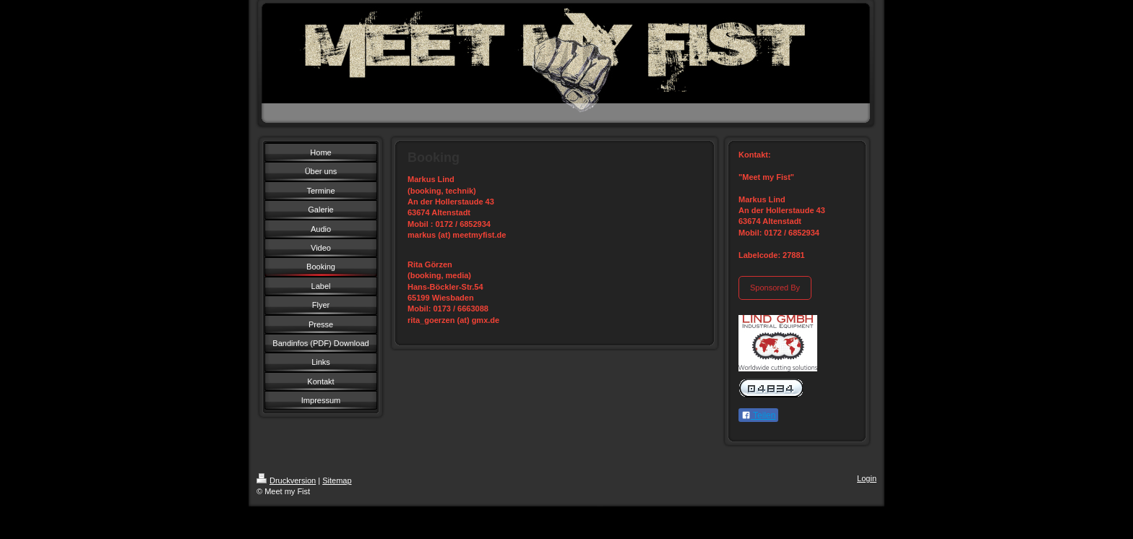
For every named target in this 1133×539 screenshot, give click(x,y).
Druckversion (286, 480)
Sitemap (336, 480)
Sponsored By (775, 287)
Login (866, 478)
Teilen (758, 415)
